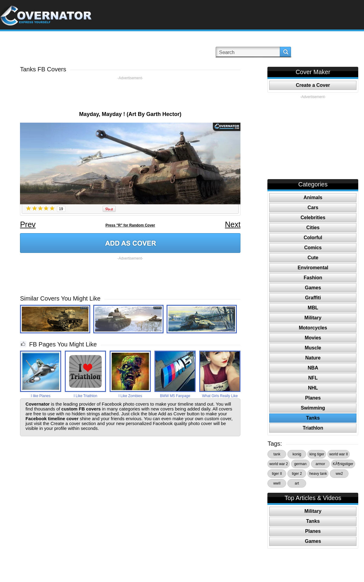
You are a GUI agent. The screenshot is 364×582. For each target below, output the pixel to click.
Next (232, 224)
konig (297, 454)
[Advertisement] (130, 94)
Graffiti (313, 297)
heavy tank (318, 473)
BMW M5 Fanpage (175, 396)
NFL (313, 377)
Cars (313, 207)
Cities (313, 227)
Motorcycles (313, 327)
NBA (313, 367)
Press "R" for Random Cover (130, 225)
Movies (313, 337)
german (300, 464)
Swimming (313, 407)
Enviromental (313, 267)
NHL (313, 387)
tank (276, 454)
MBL (313, 307)
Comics (313, 247)
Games (313, 287)
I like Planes (41, 396)
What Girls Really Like (220, 396)
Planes (313, 397)
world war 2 (278, 464)
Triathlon (313, 428)
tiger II (277, 473)
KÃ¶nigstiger (343, 464)
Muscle (313, 347)
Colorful (313, 237)
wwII (276, 483)
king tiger (316, 454)
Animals (312, 197)
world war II (338, 454)
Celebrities (312, 217)
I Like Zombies (130, 396)
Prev (27, 224)
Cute (313, 257)
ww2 (339, 473)
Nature (313, 357)
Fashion (313, 277)
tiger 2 (297, 473)
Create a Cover (313, 85)
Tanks (313, 417)
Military (312, 317)
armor (320, 464)
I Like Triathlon (85, 396)
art (297, 483)
